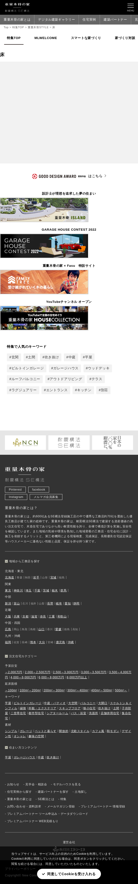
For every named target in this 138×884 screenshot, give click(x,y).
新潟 (8, 603)
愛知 (68, 603)
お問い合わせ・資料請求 (24, 806)
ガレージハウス (66, 368)
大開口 (103, 703)
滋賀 (34, 616)
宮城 (53, 577)
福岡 (8, 642)
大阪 (8, 616)
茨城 (46, 590)
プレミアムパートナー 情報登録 (103, 806)
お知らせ (13, 784)
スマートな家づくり (86, 38)
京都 (25, 616)
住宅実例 (89, 19)
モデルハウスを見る (67, 784)
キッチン (84, 390)
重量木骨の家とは (17, 19)
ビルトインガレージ (28, 368)
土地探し (81, 791)
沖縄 (71, 642)
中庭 (72, 357)
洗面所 (93, 713)
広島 (8, 629)
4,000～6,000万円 (23, 677)
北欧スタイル (80, 731)
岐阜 (59, 603)
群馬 (63, 590)
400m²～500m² (101, 690)
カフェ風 (98, 731)
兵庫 (17, 616)
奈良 (43, 616)
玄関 (15, 357)
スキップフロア (70, 708)
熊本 (33, 642)
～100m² (11, 690)
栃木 (55, 590)
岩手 (36, 577)
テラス (97, 379)
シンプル (11, 731)
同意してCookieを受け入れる (71, 874)
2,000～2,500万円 (37, 672)
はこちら (67, 176)
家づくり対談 (125, 38)
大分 (42, 642)
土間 (31, 357)
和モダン (113, 731)
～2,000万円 (13, 672)
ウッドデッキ (99, 368)
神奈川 (18, 590)
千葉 (37, 590)
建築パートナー (115, 19)
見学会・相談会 (36, 784)
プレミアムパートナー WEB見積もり (32, 821)
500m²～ (121, 690)
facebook (38, 489)
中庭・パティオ (55, 703)
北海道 (9, 577)
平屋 (88, 357)
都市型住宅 (36, 713)
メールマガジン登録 (61, 806)
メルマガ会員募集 (46, 497)
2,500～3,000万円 (66, 672)
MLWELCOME (45, 38)
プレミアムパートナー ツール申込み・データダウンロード (48, 814)
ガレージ (26, 731)
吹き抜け (52, 357)
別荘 (104, 390)
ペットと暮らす (45, 731)
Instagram (16, 497)
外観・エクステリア (42, 708)
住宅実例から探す (19, 791)
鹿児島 (60, 642)
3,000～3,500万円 (94, 672)
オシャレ (20, 736)
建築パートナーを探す (53, 791)
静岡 (76, 603)
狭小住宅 (89, 708)
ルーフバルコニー (26, 379)
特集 (63, 799)
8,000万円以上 (77, 677)
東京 (8, 590)
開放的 (63, 731)
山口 (41, 629)
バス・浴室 (78, 713)
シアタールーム (57, 713)
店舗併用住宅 (110, 713)
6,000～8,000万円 (51, 677)
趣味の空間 (36, 736)
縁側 (23, 708)
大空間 (73, 703)
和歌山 (62, 616)
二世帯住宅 (18, 713)
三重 (52, 616)
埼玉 (29, 590)
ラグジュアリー (24, 390)
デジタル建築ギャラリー (56, 19)
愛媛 (58, 629)
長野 (50, 603)
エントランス (57, 390)
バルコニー (88, 703)
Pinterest (15, 489)
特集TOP (14, 38)
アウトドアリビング (66, 379)
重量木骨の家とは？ (21, 508)
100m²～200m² (30, 690)
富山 (17, 603)
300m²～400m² (78, 690)
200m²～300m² (54, 690)
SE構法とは (46, 799)
